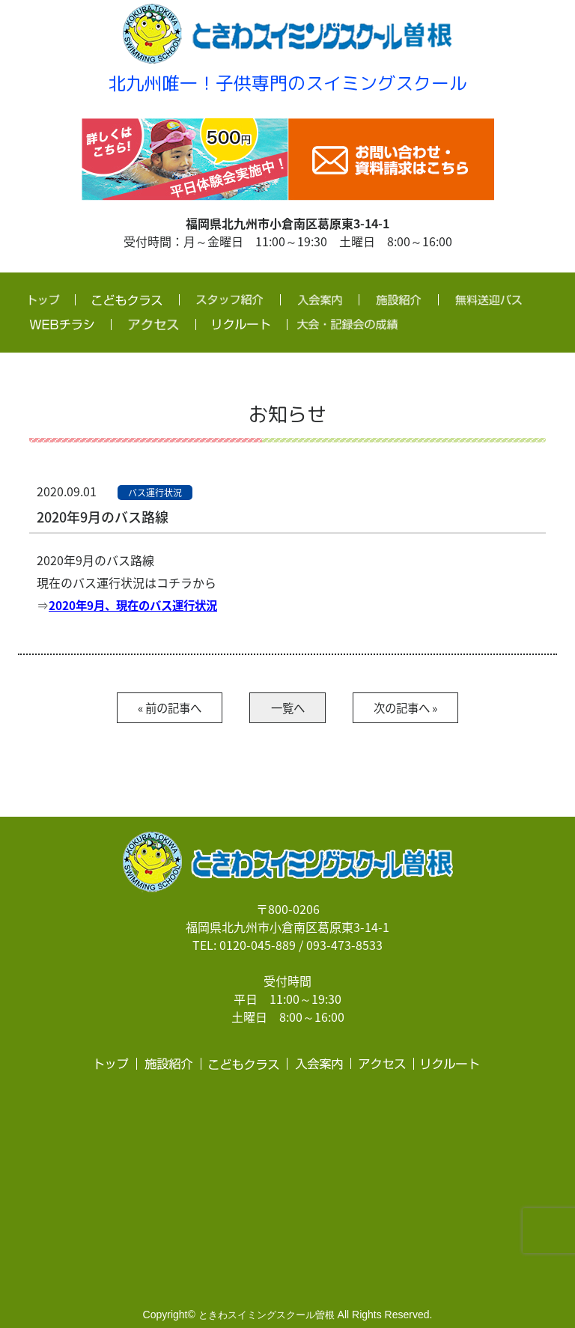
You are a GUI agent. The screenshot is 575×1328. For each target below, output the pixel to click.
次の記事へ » (416, 708)
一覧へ (287, 708)
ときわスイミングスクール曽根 (266, 1315)
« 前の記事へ (158, 708)
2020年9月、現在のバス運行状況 (137, 605)
